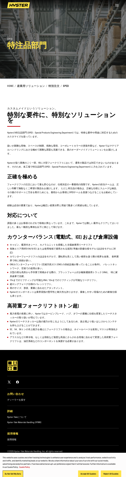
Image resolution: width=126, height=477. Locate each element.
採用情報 (11, 439)
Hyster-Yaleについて (17, 417)
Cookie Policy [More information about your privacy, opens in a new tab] (24, 470)
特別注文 (54, 86)
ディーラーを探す (16, 399)
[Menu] (117, 5)
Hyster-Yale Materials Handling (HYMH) (24, 422)
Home (10, 86)
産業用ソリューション (31, 86)
